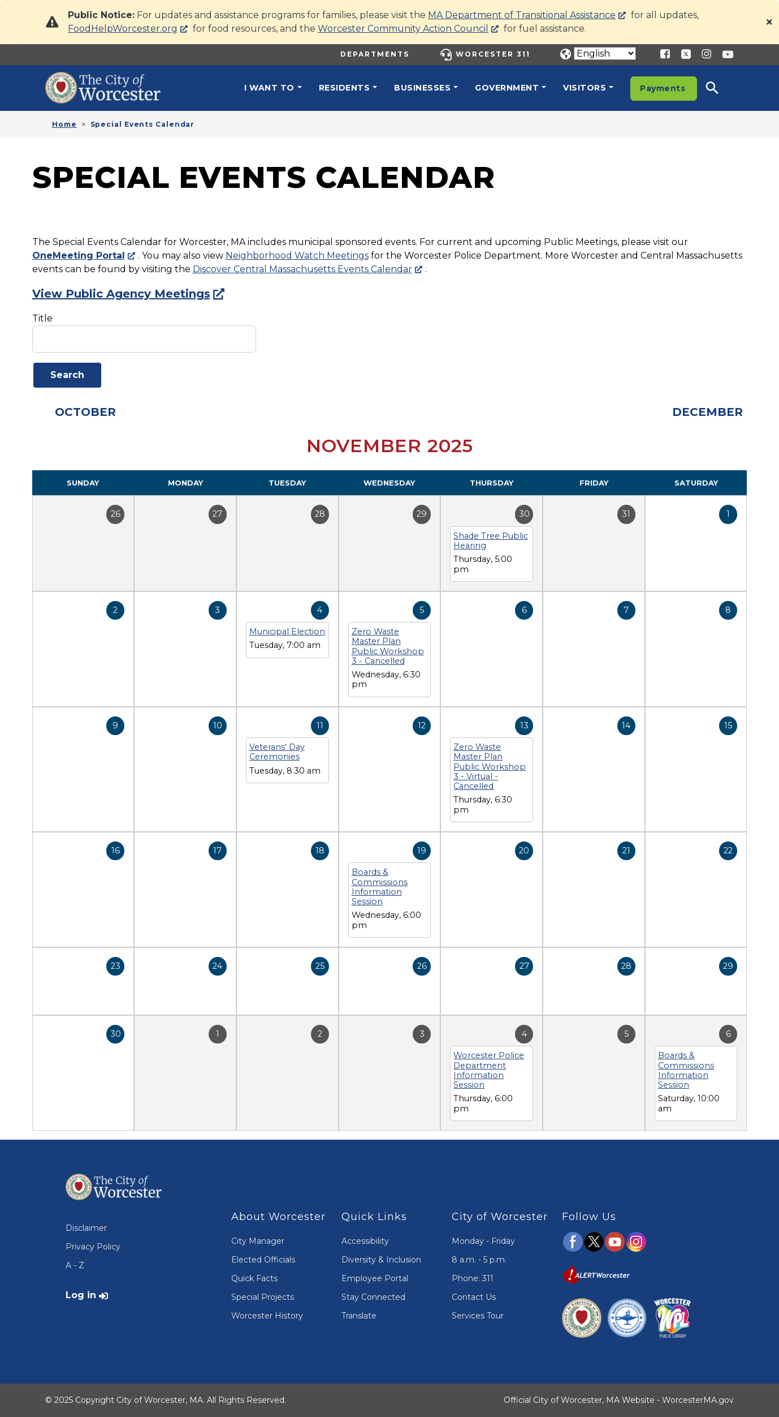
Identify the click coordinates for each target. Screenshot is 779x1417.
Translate (358, 1316)
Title (42, 318)
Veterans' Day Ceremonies (277, 752)
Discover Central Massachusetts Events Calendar (302, 269)
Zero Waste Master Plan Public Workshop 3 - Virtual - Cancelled (489, 766)
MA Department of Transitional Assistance (522, 15)
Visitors (584, 88)
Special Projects (262, 1297)
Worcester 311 (493, 54)
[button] (720, 88)
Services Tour (478, 1316)
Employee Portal (374, 1278)
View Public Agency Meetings (121, 293)
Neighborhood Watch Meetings (297, 255)
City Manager (257, 1241)
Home (64, 124)
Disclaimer (86, 1228)
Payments (662, 88)
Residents (344, 88)
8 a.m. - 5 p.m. (479, 1260)
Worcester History (267, 1316)
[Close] (769, 22)
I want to (269, 88)
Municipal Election (287, 631)
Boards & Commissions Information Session (380, 887)
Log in (81, 1295)
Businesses (422, 88)
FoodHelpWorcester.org (123, 28)
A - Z (75, 1265)
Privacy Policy (93, 1247)
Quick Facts (254, 1278)
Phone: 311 (473, 1278)
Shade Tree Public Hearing (490, 541)
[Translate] (605, 53)
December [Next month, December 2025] (707, 412)
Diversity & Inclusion (381, 1260)
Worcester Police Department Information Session (488, 1070)
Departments (374, 54)
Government (507, 88)
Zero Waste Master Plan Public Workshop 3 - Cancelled (388, 646)
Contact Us (474, 1297)
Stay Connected (373, 1297)
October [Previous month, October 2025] (85, 412)
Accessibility (365, 1241)
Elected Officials (263, 1260)
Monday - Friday (483, 1241)
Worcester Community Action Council (403, 28)
